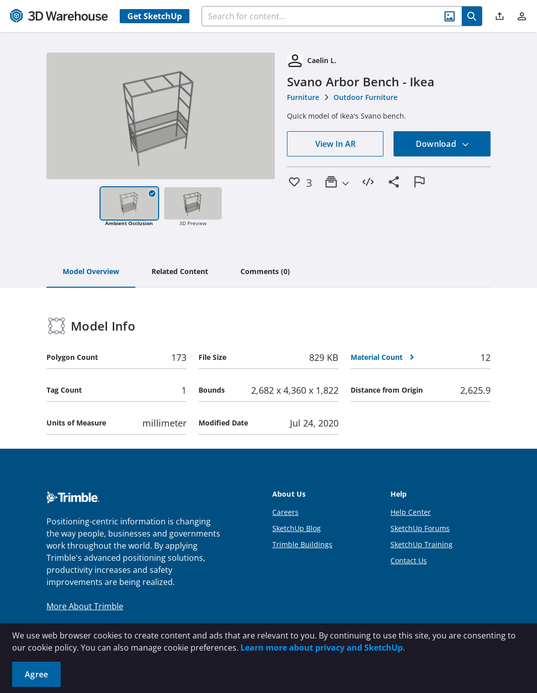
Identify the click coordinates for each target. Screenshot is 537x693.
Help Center (410, 512)
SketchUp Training (421, 544)
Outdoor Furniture (365, 97)
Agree (36, 674)
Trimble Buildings (302, 544)
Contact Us (408, 560)
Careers (285, 512)
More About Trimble (84, 606)
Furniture (303, 97)
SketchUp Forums (420, 528)
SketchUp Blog (296, 528)
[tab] (90, 272)
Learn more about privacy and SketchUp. (322, 647)
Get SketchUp (154, 16)
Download (442, 143)
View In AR (335, 143)
